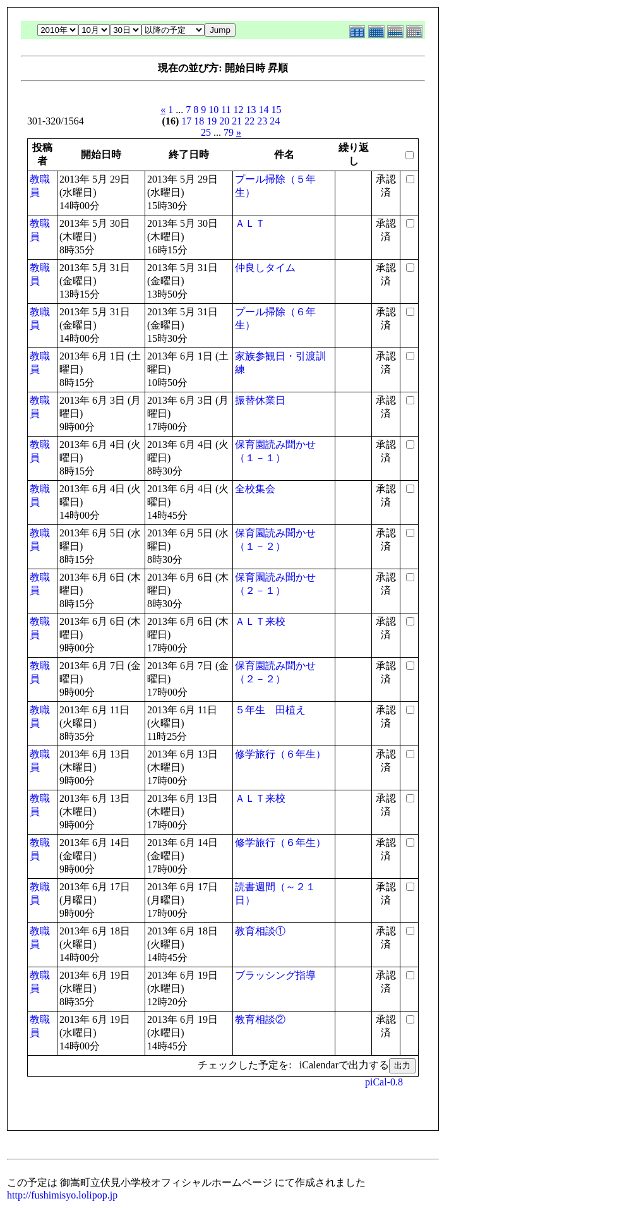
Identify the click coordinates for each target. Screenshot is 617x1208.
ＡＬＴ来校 (260, 621)
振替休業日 (260, 400)
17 (186, 121)
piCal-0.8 (384, 1082)
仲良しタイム (265, 267)
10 (213, 109)
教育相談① (260, 931)
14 (264, 109)
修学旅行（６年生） (280, 754)
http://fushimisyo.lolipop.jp (62, 1195)
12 (239, 109)
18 (199, 121)
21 (237, 121)
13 (251, 109)
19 (212, 121)
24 (275, 121)
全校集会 (255, 488)
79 (229, 132)
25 (206, 132)
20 (224, 121)
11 (226, 109)
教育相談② (260, 1019)
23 (262, 121)
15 (277, 109)
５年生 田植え (270, 709)
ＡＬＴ (250, 223)
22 (249, 121)
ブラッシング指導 (275, 975)
